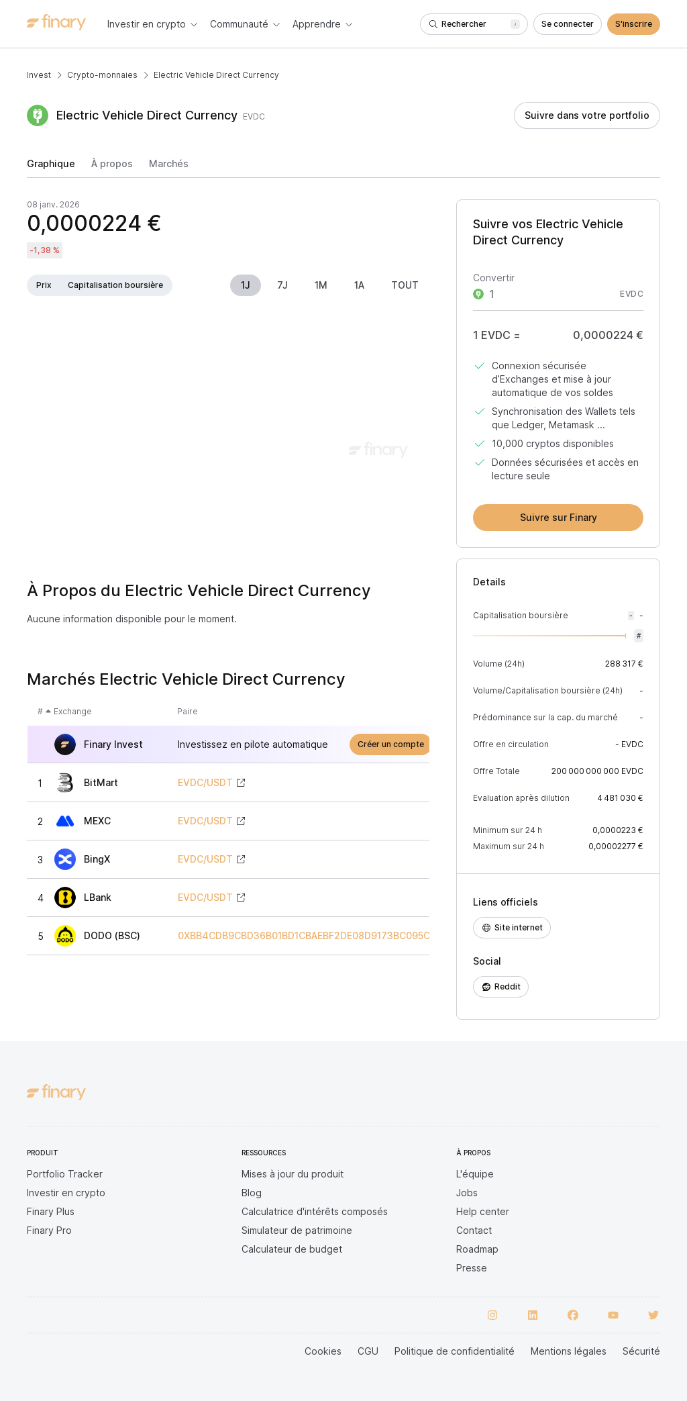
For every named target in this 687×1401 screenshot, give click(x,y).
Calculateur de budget (292, 1249)
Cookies (323, 1351)
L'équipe (475, 1173)
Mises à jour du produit (293, 1173)
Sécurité (641, 1351)
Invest (39, 75)
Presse (471, 1267)
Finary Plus (50, 1211)
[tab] (51, 167)
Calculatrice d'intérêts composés (315, 1211)
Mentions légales (568, 1351)
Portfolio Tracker (65, 1173)
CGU (368, 1351)
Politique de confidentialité (454, 1351)
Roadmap (477, 1249)
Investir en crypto (66, 1192)
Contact (474, 1230)
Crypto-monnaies (102, 75)
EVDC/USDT (205, 782)
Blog (252, 1192)
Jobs (467, 1192)
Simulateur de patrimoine (297, 1230)
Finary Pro (49, 1230)
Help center (482, 1211)
